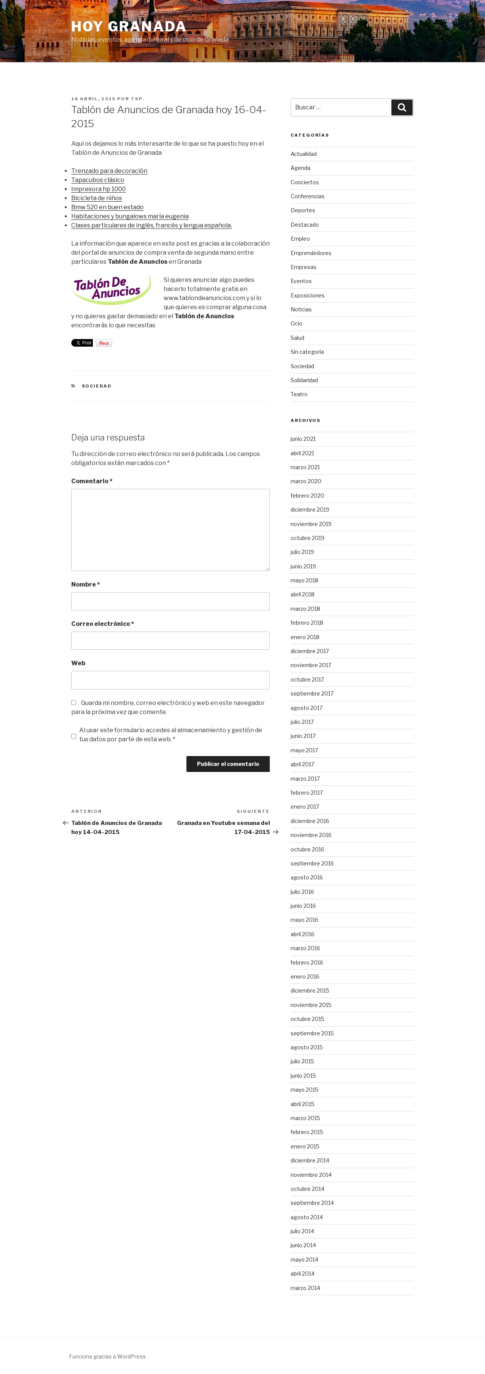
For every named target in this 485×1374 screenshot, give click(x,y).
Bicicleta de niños (96, 198)
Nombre (85, 584)
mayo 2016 (304, 920)
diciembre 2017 (310, 651)
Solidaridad (304, 380)
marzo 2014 (305, 1288)
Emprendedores (311, 253)
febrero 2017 (307, 792)
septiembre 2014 (312, 1203)
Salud (297, 338)
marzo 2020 (306, 481)
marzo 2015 (305, 1118)
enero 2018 (305, 637)
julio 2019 (302, 552)
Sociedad (97, 386)
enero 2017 (305, 806)
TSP (136, 98)
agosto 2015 (307, 1047)
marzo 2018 (305, 608)
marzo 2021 (305, 467)
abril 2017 (302, 764)
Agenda (300, 168)
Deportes (303, 210)
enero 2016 (305, 976)
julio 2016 (302, 892)
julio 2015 (302, 1061)
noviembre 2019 (311, 524)
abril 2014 (302, 1273)
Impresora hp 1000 (98, 189)
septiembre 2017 (312, 693)
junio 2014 (303, 1245)
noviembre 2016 (311, 835)
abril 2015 (302, 1104)
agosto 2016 (307, 877)
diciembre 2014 (310, 1160)
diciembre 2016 (310, 821)
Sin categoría (307, 352)
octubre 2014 (307, 1189)
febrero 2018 (307, 622)
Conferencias (308, 196)
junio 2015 (303, 1075)
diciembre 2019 (310, 509)
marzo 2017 (305, 778)
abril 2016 (302, 934)
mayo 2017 (304, 750)
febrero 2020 (307, 495)
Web (78, 663)
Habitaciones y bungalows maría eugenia (130, 216)
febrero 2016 (307, 962)
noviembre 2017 (311, 665)
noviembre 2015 (311, 1005)
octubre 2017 (307, 679)
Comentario (92, 481)
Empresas (303, 267)
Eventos (301, 281)
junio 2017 (303, 736)
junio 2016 (303, 906)
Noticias (301, 309)
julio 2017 (302, 722)
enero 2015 (305, 1146)
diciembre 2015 (310, 990)
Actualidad (304, 154)
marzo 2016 (305, 948)
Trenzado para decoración (109, 170)
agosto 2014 (307, 1217)
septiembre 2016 (312, 863)
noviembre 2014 (311, 1175)
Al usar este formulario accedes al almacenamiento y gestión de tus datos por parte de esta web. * (170, 735)
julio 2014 (302, 1231)
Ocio (296, 323)
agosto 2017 (306, 708)
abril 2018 (302, 594)
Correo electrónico (102, 623)
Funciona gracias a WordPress (107, 1356)
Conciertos (305, 182)
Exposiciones (308, 295)
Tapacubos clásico (97, 180)
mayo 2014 (304, 1259)
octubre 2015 (307, 1019)
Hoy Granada (129, 26)
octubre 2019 (307, 538)
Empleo (300, 238)
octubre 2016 (307, 849)
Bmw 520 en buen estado (107, 207)
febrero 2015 (307, 1132)
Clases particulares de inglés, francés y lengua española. (151, 225)
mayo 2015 (304, 1089)
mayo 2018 (304, 580)
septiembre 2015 (312, 1033)
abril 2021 (302, 453)
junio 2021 (303, 439)
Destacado (305, 224)
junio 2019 (303, 566)
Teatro (299, 394)
